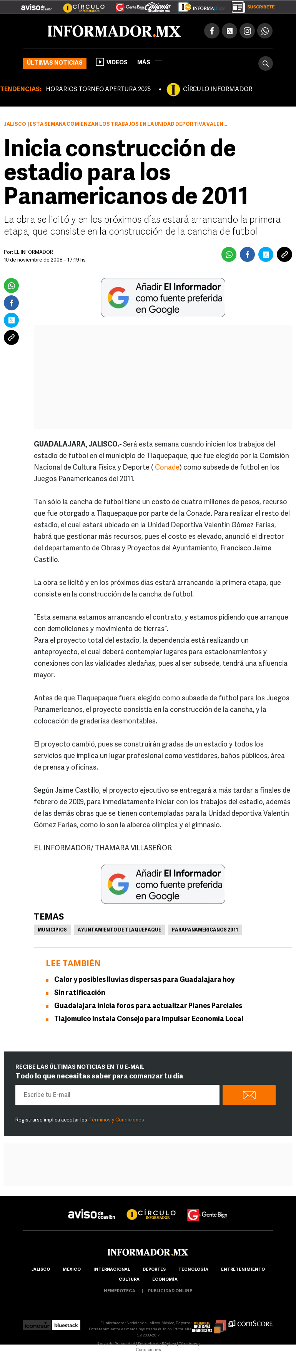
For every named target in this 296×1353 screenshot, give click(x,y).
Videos (112, 62)
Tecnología (193, 1270)
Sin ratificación (79, 993)
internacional (111, 1270)
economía (165, 1280)
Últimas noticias (55, 63)
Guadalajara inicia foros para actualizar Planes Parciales (148, 1006)
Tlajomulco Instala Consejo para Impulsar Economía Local (148, 1019)
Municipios (52, 930)
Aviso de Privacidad (116, 1344)
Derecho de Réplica (157, 1344)
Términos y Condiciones (116, 1120)
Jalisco (15, 124)
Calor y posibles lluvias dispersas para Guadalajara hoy (144, 980)
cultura (129, 1280)
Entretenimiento (243, 1270)
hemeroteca (119, 1291)
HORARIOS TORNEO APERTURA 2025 (98, 90)
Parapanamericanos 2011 (205, 930)
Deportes (154, 1270)
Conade (167, 468)
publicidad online (170, 1291)
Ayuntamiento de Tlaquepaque (119, 930)
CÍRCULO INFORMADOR (217, 90)
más (149, 63)
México (72, 1270)
